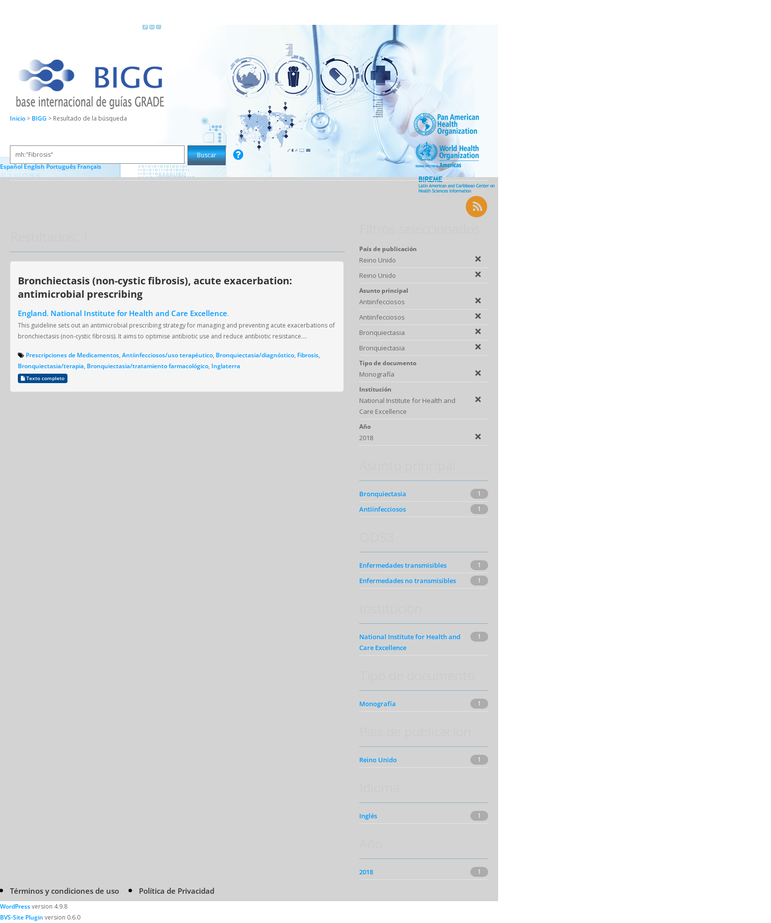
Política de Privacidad (176, 891)
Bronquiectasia (382, 493)
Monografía (377, 703)
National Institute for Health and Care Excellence (409, 642)
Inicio (17, 118)
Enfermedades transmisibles (403, 565)
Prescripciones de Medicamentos (72, 355)
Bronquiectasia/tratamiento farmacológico (147, 366)
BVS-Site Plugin (21, 917)
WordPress (15, 906)
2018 (366, 871)
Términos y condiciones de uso (64, 891)
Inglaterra (225, 366)
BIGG (40, 118)
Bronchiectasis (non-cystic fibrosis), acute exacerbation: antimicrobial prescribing (155, 287)
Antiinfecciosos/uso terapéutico (167, 355)
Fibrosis (308, 355)
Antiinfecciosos (382, 509)
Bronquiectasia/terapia (51, 366)
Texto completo (42, 378)
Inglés (368, 815)
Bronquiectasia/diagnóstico (255, 355)
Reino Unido (378, 759)
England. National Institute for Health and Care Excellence (122, 313)
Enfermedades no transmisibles (407, 580)
